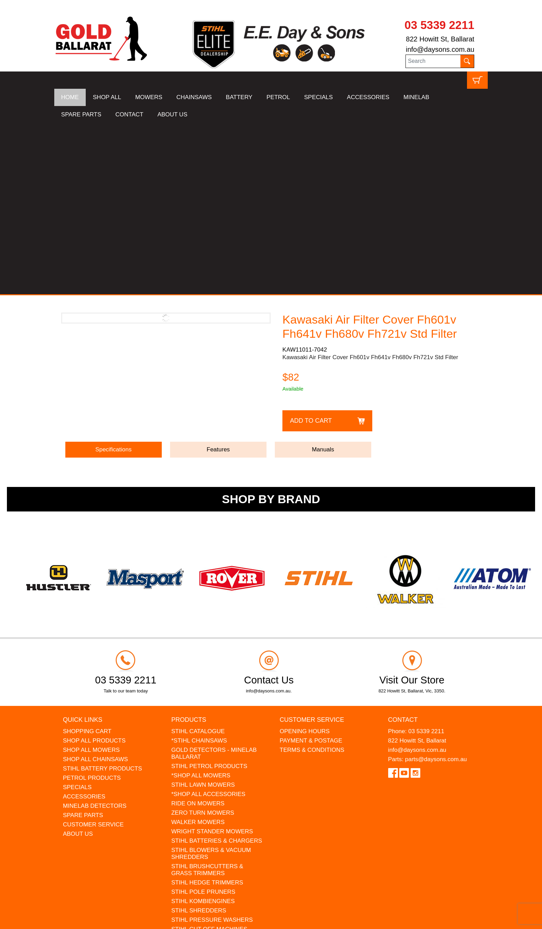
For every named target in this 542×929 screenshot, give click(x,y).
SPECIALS (318, 97)
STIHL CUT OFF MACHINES (209, 758)
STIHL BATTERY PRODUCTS (102, 597)
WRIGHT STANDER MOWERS (212, 660)
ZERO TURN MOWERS (202, 641)
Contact (403, 548)
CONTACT (129, 114)
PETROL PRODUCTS (92, 606)
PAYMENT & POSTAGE (311, 569)
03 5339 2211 (439, 25)
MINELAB (416, 97)
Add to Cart (311, 249)
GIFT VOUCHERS (195, 795)
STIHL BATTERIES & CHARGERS (216, 669)
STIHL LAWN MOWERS (203, 613)
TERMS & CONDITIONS (312, 578)
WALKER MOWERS (197, 651)
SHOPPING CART (87, 560)
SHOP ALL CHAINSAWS (95, 588)
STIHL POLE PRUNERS (203, 720)
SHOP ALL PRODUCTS (94, 569)
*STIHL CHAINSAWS (199, 569)
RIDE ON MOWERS (197, 632)
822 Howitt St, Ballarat (440, 39)
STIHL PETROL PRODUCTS (209, 595)
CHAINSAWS (194, 97)
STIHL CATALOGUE (198, 560)
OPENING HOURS (305, 560)
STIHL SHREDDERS (198, 739)
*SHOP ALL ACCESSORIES (208, 623)
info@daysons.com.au (440, 49)
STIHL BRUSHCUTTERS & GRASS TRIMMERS (207, 698)
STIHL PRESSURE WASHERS (212, 748)
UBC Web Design (89, 919)
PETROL (278, 97)
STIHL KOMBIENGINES (203, 730)
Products (188, 548)
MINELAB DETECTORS (95, 634)
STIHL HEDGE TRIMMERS (207, 711)
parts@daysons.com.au (436, 588)
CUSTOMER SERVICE (93, 653)
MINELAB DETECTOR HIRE (208, 786)
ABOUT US (172, 114)
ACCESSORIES (368, 97)
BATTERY (239, 97)
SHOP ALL (107, 97)
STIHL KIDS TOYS (195, 767)
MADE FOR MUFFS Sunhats (209, 776)
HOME (70, 97)
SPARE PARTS (81, 114)
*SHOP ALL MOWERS (200, 604)
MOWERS (148, 97)
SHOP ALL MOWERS (91, 578)
